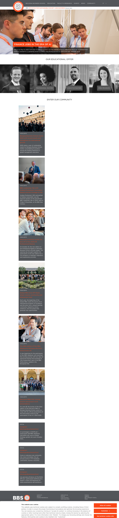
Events (76, 3)
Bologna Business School (35, 3)
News (83, 3)
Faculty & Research (64, 3)
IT (103, 3)
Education (51, 3)
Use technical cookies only (105, 509)
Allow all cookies (105, 499)
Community (91, 3)
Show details (25, 515)
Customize (105, 504)
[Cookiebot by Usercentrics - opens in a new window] (10, 515)
